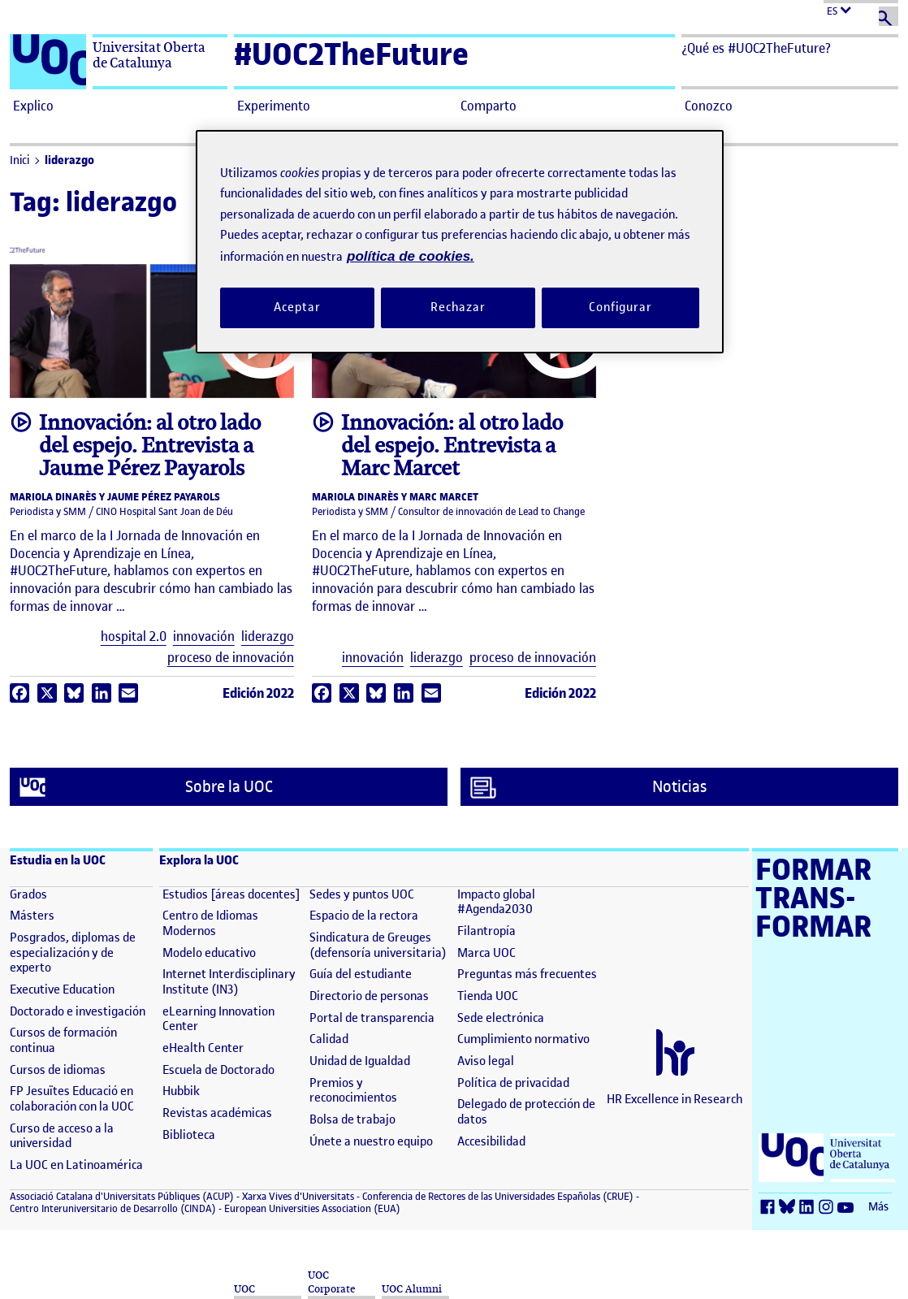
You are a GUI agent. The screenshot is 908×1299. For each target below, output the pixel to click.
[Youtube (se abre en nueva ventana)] (848, 1207)
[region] (460, 241)
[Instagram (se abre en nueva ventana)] (828, 1207)
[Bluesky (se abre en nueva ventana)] (789, 1207)
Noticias (588, 787)
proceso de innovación (230, 657)
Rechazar (458, 307)
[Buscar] (888, 16)
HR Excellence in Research (675, 1099)
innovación (204, 636)
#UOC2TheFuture (351, 54)
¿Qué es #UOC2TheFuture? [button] (756, 48)
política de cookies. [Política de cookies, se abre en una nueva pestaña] (410, 256)
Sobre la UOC (146, 787)
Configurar (620, 307)
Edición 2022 (258, 693)
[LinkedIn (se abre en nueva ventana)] (809, 1207)
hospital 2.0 (133, 636)
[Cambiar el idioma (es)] (861, 9)
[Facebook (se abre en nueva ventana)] (770, 1207)
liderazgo (69, 160)
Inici (19, 160)
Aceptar (297, 307)
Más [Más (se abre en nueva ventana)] (878, 1207)
